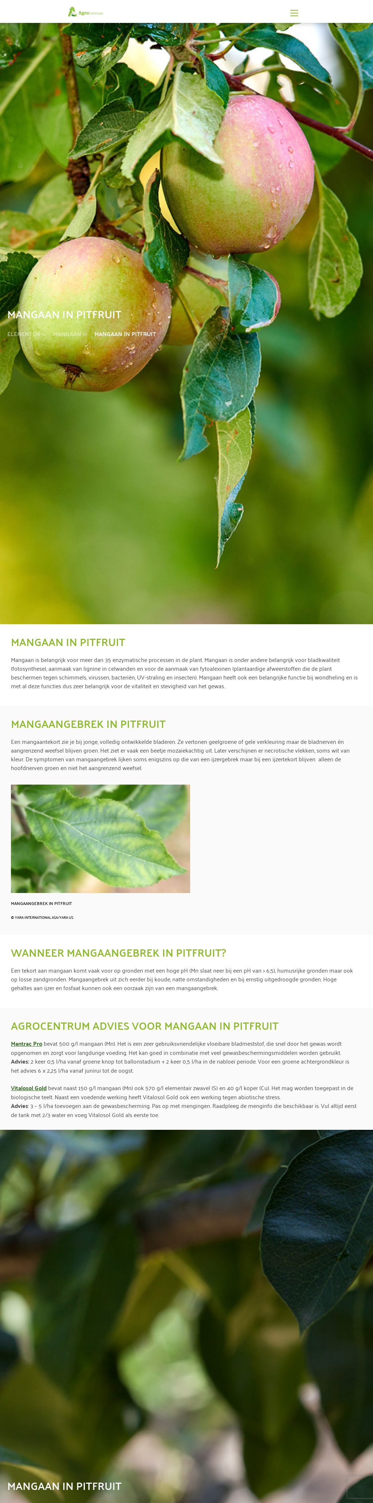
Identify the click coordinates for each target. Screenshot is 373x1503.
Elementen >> (26, 333)
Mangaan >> (70, 333)
